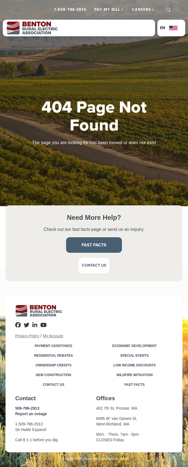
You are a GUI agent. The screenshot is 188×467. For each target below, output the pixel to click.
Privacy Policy (27, 336)
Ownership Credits (54, 365)
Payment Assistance (53, 346)
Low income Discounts (134, 365)
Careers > (143, 9)
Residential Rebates (53, 356)
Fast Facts (94, 245)
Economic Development (134, 346)
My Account (53, 336)
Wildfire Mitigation (134, 375)
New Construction (53, 375)
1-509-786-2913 (70, 9)
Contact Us (94, 265)
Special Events (134, 356)
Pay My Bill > (109, 9)
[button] (171, 28)
